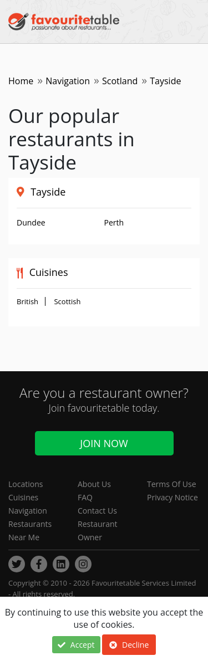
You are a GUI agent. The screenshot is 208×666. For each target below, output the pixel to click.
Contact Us (97, 510)
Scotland (120, 81)
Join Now (104, 443)
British (27, 301)
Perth (114, 222)
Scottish (67, 301)
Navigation (67, 81)
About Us (94, 484)
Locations (25, 484)
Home (20, 81)
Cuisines (23, 497)
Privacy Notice (172, 497)
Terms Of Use (171, 484)
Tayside (48, 191)
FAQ (85, 497)
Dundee (31, 222)
